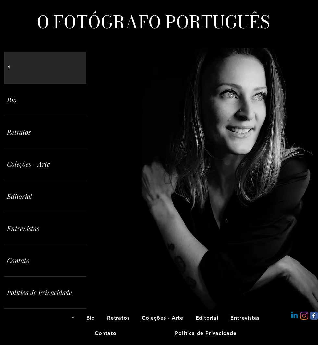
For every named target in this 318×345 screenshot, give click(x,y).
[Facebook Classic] (314, 316)
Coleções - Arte (28, 164)
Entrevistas (23, 228)
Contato (18, 260)
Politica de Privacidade (39, 292)
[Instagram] (304, 316)
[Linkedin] (294, 316)
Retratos (19, 131)
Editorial (19, 196)
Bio (12, 99)
